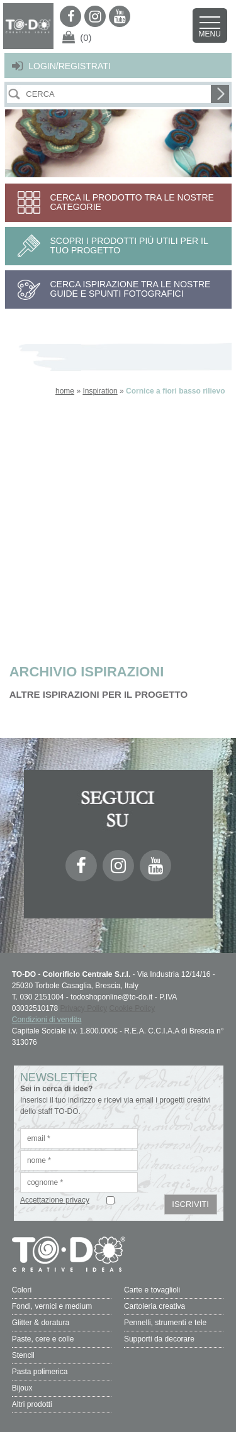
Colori (21, 1290)
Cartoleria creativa (154, 1306)
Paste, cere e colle (43, 1339)
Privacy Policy (84, 1008)
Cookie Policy (132, 1008)
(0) (85, 37)
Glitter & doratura (40, 1322)
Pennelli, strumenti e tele (165, 1322)
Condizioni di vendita (47, 1019)
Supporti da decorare (159, 1339)
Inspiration (99, 391)
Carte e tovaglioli (152, 1290)
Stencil (23, 1355)
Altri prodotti (32, 1404)
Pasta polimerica (40, 1371)
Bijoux (22, 1388)
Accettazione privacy (54, 1200)
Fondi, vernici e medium (52, 1306)
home (64, 391)
